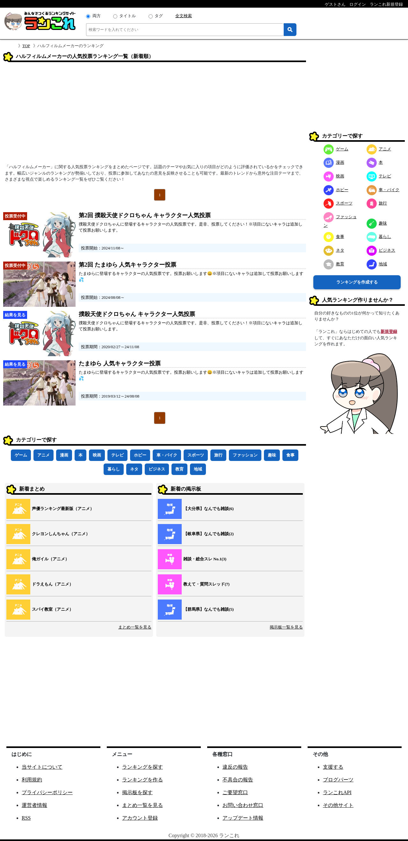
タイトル (127, 15)
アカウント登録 (140, 818)
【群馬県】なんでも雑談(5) (208, 609)
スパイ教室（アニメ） (52, 609)
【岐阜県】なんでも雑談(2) (208, 533)
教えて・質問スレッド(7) (206, 584)
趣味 (272, 455)
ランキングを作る (142, 779)
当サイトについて (42, 767)
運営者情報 (34, 805)
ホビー (140, 455)
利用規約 (32, 779)
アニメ (43, 455)
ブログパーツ (338, 779)
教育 (179, 469)
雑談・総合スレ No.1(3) (204, 559)
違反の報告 (235, 767)
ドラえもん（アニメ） (52, 584)
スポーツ (195, 455)
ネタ (134, 469)
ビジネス (157, 469)
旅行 (218, 455)
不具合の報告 (237, 779)
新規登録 (389, 331)
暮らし (113, 469)
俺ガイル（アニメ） (50, 559)
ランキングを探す (142, 767)
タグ (159, 15)
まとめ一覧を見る (134, 627)
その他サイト (338, 805)
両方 (96, 15)
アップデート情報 (242, 818)
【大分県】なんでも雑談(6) (208, 508)
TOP (26, 45)
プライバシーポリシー (47, 792)
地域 (198, 469)
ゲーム (21, 455)
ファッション (245, 455)
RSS (26, 818)
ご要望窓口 (235, 792)
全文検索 (183, 15)
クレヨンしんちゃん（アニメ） (61, 533)
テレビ (117, 455)
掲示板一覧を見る (286, 627)
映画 (97, 455)
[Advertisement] (154, 115)
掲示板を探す (137, 792)
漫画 (64, 455)
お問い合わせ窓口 (242, 805)
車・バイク (167, 455)
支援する (333, 767)
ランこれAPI (337, 792)
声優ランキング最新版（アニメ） (63, 508)
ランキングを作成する (357, 282)
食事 (290, 455)
